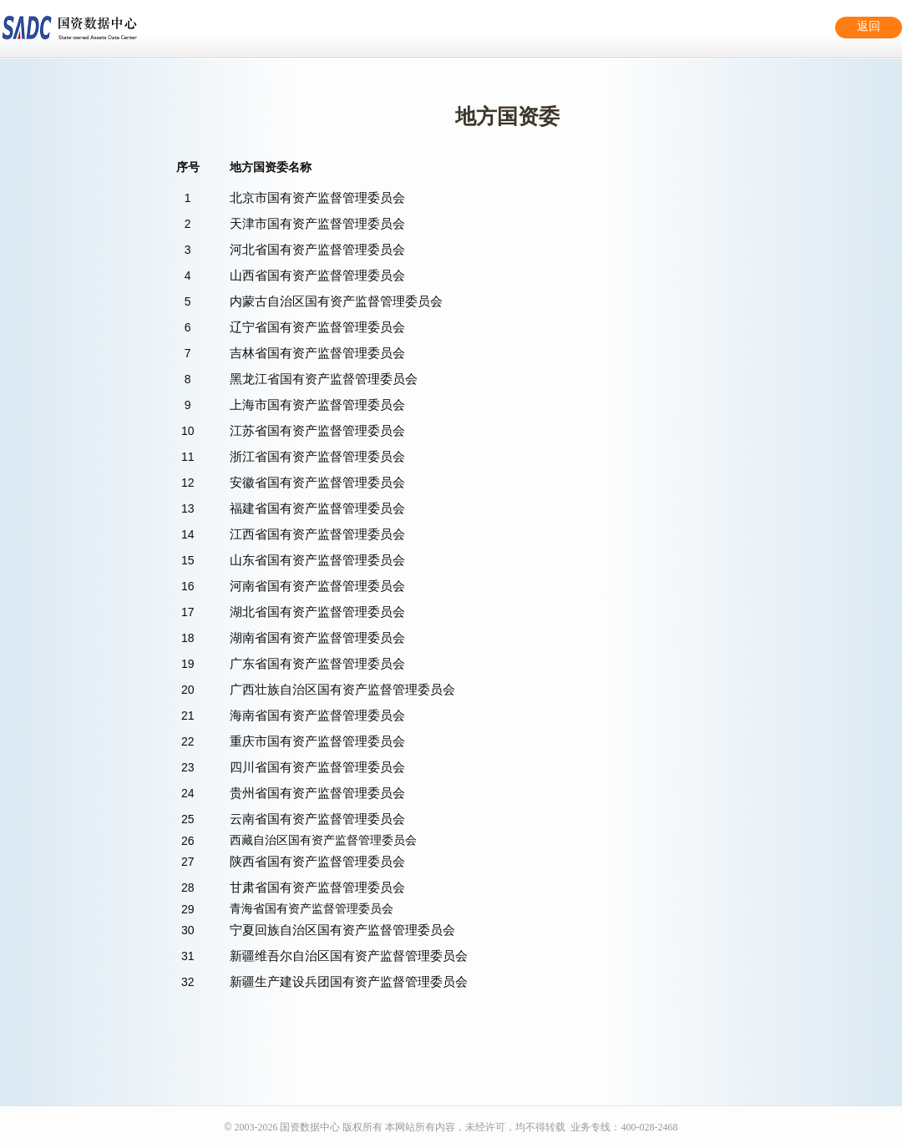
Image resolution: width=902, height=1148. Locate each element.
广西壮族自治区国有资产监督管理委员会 (342, 689)
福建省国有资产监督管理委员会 (317, 508)
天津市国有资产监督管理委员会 (317, 223)
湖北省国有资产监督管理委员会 (317, 611)
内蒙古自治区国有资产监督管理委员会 (336, 301)
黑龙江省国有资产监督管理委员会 (324, 379)
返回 (868, 26)
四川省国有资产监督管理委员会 (317, 767)
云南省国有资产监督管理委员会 (317, 819)
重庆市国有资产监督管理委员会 (317, 741)
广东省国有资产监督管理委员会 (317, 663)
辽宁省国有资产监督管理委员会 (317, 327)
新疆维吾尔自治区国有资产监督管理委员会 (349, 955)
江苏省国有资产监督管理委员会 (317, 430)
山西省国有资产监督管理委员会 (317, 275)
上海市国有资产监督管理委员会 (317, 404)
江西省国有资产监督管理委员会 (317, 534)
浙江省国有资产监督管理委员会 (317, 456)
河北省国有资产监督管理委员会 (317, 249)
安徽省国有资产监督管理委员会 (317, 482)
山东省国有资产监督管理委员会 (317, 560)
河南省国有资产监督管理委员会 (317, 586)
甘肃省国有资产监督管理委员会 (317, 887)
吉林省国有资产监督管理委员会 (317, 353)
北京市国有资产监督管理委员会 (317, 197)
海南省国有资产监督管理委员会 (317, 715)
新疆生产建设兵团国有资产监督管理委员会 (349, 981)
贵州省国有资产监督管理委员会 (317, 793)
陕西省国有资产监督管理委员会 (317, 861)
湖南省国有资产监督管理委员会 (317, 637)
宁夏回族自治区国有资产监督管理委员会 (342, 930)
